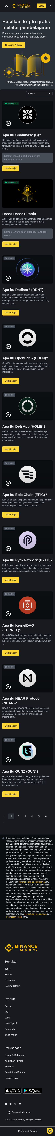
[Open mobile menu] (50, 5)
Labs (7, 1017)
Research (10, 1029)
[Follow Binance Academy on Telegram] (15, 1104)
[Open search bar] (32, 5)
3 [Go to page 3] (25, 816)
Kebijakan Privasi (14, 1061)
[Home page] (21, 6)
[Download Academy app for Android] (32, 1091)
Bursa (8, 1006)
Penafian (9, 1066)
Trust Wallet (11, 1035)
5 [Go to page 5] (39, 816)
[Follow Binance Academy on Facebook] (6, 1104)
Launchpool (11, 1023)
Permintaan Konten (15, 1072)
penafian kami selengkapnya (31, 882)
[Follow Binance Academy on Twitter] (10, 1104)
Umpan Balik (11, 1078)
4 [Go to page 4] (32, 816)
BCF (7, 1012)
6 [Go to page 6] (45, 816)
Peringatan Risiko (14, 917)
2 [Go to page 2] (18, 816)
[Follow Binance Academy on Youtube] (20, 1104)
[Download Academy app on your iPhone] (13, 1091)
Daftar (41, 6)
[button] (50, 6)
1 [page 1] (11, 816)
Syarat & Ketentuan (15, 1055)
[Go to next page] (3, 822)
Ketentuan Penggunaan (35, 914)
